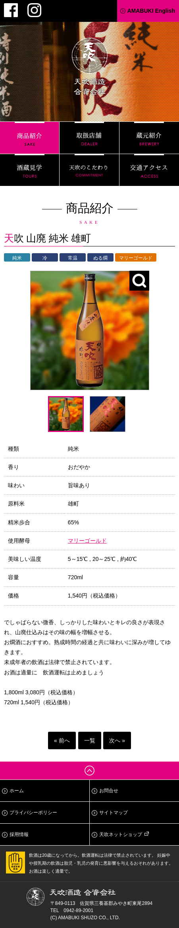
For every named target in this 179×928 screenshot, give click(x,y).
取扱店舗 (89, 138)
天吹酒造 (90, 68)
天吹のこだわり (89, 170)
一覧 (89, 740)
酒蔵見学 (29, 170)
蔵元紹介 (149, 138)
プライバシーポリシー (33, 812)
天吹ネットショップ (120, 834)
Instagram (34, 10)
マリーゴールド (87, 540)
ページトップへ (89, 771)
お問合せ (108, 790)
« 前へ (62, 740)
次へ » (117, 740)
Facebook (11, 10)
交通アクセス (149, 170)
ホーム (17, 790)
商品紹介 (29, 138)
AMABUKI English (151, 11)
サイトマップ (113, 812)
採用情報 (19, 834)
